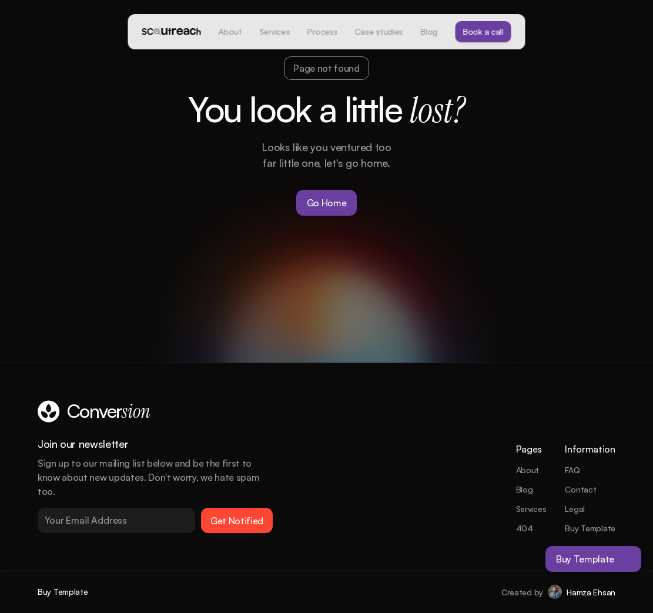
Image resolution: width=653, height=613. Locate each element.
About (528, 470)
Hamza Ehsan (591, 592)
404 (524, 528)
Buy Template (590, 528)
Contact (580, 489)
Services (531, 509)
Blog (524, 489)
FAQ (572, 470)
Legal (575, 509)
